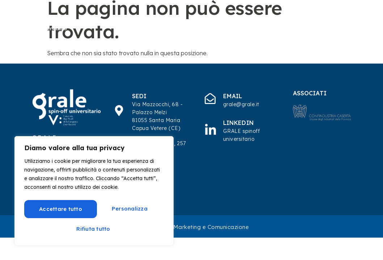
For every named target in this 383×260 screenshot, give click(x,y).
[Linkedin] (210, 129)
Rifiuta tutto (128, 208)
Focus (365, 18)
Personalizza (58, 208)
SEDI (139, 96)
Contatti (361, 28)
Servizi (209, 18)
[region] (94, 191)
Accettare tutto (94, 228)
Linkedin (239, 122)
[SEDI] (119, 110)
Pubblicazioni (252, 18)
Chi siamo (165, 18)
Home (121, 18)
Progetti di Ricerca (314, 18)
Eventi (325, 28)
